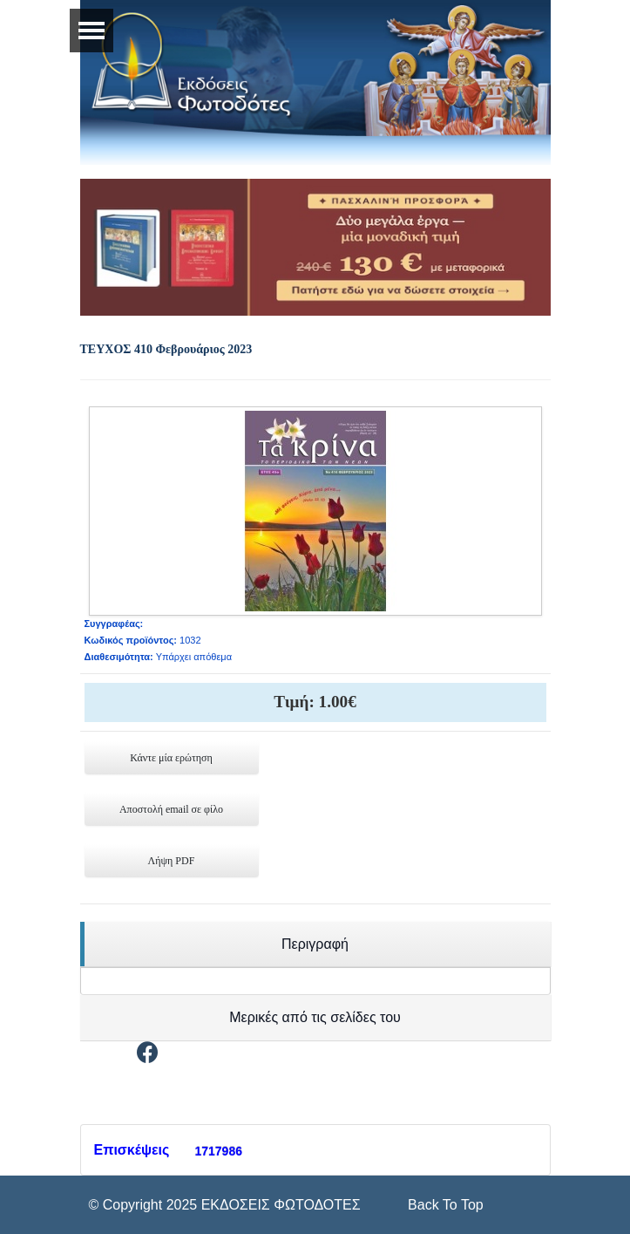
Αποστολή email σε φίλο (171, 809)
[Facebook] (148, 1055)
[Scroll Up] (444, 1204)
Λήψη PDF (171, 861)
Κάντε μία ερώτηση (171, 758)
